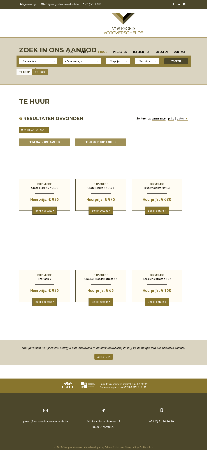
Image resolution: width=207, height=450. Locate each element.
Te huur (101, 52)
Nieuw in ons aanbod (44, 142)
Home (69, 52)
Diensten (161, 52)
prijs (171, 118)
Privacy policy (131, 447)
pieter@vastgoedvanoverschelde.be (45, 421)
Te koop (84, 52)
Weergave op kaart (34, 129)
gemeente (159, 118)
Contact (179, 52)
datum (182, 118)
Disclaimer (118, 447)
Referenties (141, 52)
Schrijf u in (104, 356)
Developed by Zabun (100, 447)
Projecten (120, 52)
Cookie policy (146, 447)
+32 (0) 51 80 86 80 (161, 421)
